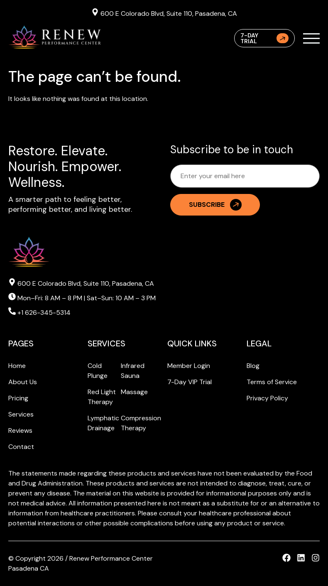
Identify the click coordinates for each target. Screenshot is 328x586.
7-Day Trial (264, 38)
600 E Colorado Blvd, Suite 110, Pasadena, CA (164, 12)
